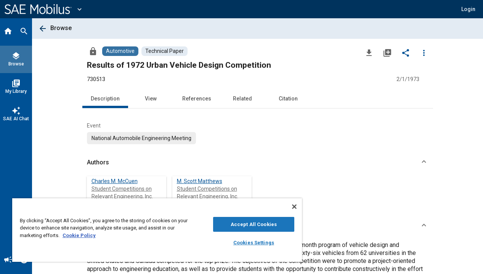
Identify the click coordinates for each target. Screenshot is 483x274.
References (196, 99)
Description (105, 99)
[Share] (405, 52)
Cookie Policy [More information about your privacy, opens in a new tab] (79, 235)
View (151, 99)
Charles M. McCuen (114, 181)
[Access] (93, 51)
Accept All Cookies (245, 224)
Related (242, 99)
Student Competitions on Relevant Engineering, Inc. (122, 192)
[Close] (284, 206)
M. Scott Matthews (199, 181)
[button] (468, 9)
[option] (141, 138)
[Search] (24, 32)
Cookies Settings (245, 242)
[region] (152, 230)
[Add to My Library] (387, 52)
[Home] (8, 32)
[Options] (424, 52)
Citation (288, 99)
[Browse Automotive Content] (120, 51)
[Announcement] (8, 260)
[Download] (369, 52)
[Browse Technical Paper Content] (164, 51)
